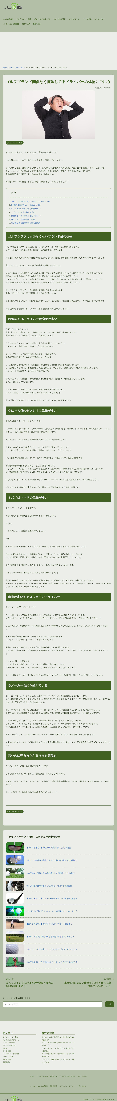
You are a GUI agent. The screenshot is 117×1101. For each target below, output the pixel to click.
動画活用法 (36, 24)
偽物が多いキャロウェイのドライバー (26, 216)
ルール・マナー (99, 19)
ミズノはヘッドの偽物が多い (23, 212)
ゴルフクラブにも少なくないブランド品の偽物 (30, 201)
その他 (5, 1048)
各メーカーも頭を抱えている (23, 219)
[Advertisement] (58, 48)
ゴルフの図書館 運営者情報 (47, 1086)
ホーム (5, 67)
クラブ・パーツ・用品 (23, 19)
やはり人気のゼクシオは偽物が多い (25, 209)
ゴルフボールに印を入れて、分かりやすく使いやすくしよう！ (41, 949)
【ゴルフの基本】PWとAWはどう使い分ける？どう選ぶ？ (40, 936)
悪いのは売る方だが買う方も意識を (25, 223)
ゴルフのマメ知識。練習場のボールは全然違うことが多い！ (41, 873)
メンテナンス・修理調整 (11, 24)
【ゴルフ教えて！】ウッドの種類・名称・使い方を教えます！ (41, 898)
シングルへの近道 (59, 19)
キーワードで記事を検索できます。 (17, 998)
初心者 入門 (26, 24)
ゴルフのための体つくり (42, 19)
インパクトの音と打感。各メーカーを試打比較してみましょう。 (42, 911)
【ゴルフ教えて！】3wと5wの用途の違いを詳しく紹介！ (39, 847)
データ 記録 (88, 19)
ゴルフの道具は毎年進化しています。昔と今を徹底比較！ (40, 886)
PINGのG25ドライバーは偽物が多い (26, 205)
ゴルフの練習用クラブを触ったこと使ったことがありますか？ (41, 962)
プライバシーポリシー (67, 1086)
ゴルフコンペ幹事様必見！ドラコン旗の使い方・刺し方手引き (41, 860)
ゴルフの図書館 (8, 19)
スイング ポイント (74, 19)
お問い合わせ (82, 1086)
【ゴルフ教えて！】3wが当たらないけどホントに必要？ (39, 924)
